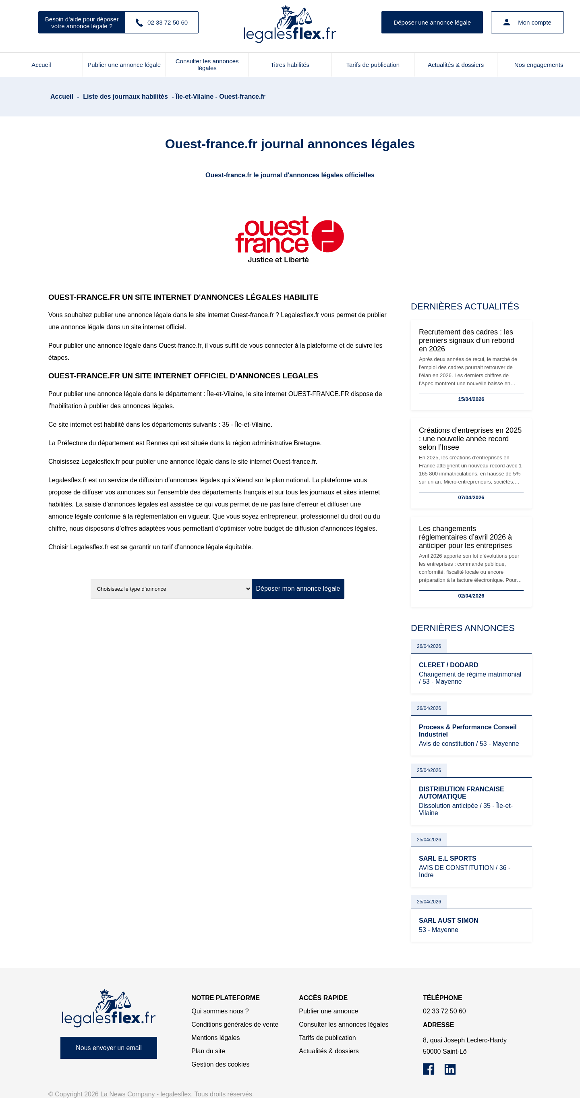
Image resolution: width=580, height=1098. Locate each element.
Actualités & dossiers (456, 64)
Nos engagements (538, 64)
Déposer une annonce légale (432, 22)
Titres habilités (290, 64)
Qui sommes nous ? (220, 1011)
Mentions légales (215, 1037)
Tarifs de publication (373, 64)
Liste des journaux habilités (125, 96)
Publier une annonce (328, 1011)
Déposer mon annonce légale (298, 588)
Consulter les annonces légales (207, 64)
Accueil (41, 64)
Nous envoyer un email (109, 1047)
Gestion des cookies (220, 1064)
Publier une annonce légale (124, 64)
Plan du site (208, 1051)
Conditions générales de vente (234, 1024)
